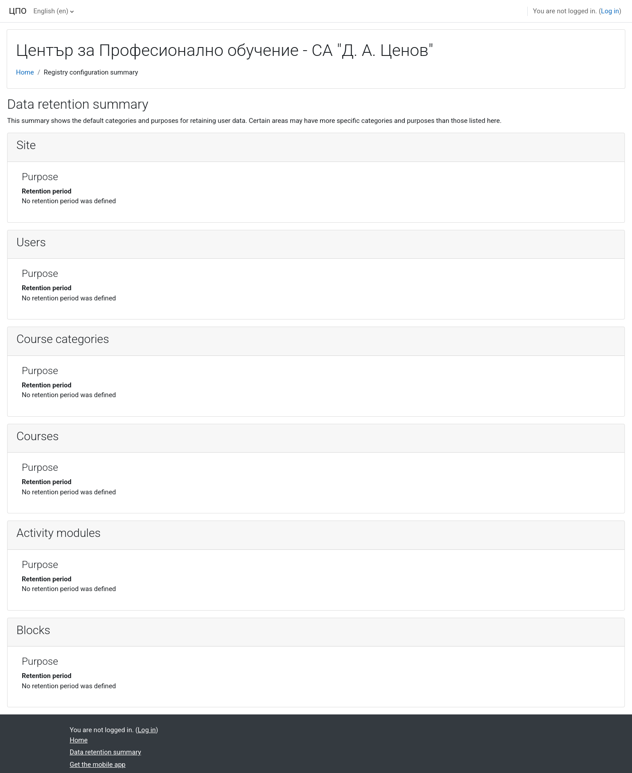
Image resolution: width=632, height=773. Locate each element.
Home (25, 72)
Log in (610, 11)
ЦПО (18, 11)
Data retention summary (105, 752)
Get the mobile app (98, 765)
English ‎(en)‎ (50, 11)
